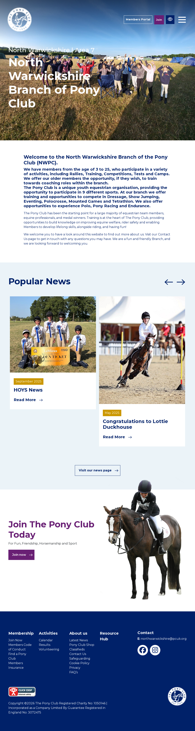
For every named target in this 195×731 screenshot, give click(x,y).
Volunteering (49, 649)
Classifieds (77, 649)
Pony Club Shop (81, 645)
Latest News (78, 640)
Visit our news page (98, 470)
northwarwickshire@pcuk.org (162, 639)
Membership (21, 633)
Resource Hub (109, 636)
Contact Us (77, 654)
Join (159, 20)
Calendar (46, 640)
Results (44, 645)
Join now (22, 555)
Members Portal (137, 19)
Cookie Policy (79, 663)
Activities (48, 633)
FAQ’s (73, 672)
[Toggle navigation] (182, 19)
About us (78, 633)
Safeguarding (79, 658)
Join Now (15, 640)
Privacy (74, 667)
